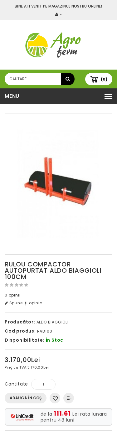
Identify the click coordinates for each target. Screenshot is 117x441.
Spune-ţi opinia (24, 303)
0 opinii (12, 295)
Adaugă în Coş (25, 398)
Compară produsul (68, 398)
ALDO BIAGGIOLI (53, 322)
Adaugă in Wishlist (55, 398)
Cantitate (16, 384)
